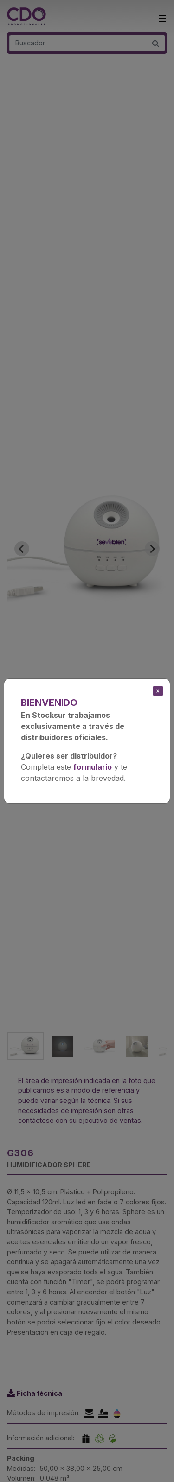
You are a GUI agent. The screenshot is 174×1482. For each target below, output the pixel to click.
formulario (92, 767)
